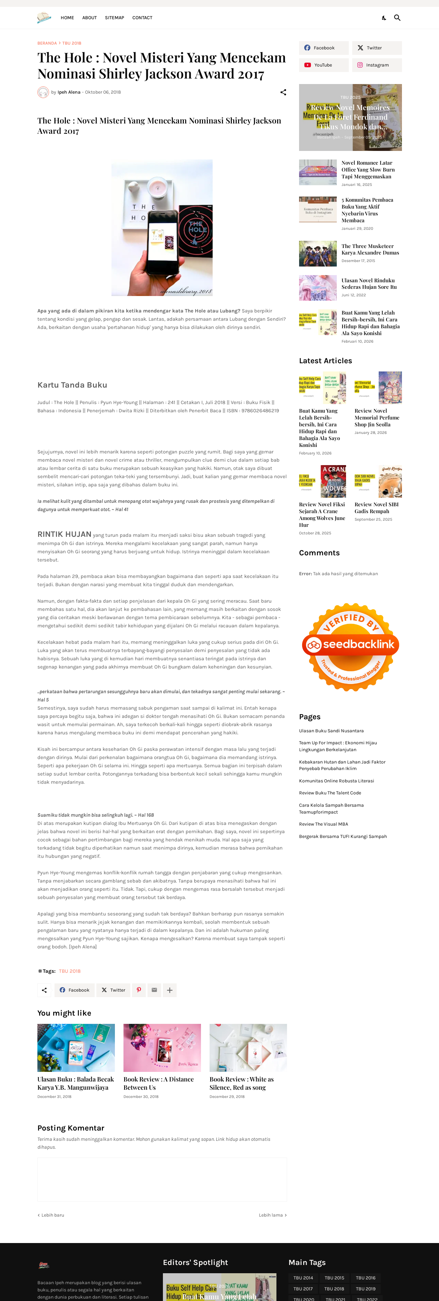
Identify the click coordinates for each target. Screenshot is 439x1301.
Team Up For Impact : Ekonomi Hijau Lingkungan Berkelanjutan (338, 746)
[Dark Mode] (384, 18)
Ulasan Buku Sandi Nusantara (331, 731)
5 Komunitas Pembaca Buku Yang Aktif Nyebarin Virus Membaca (367, 210)
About (89, 18)
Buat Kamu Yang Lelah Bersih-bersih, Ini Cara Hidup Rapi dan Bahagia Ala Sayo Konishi (371, 322)
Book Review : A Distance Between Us (158, 1083)
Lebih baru (52, 1215)
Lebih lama (271, 1215)
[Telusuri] (396, 18)
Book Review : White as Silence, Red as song (242, 1083)
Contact (142, 18)
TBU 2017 (303, 1289)
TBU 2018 (71, 43)
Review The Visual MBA (323, 824)
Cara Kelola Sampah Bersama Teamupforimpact (331, 808)
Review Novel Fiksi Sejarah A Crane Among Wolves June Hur (322, 514)
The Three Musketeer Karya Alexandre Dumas (370, 249)
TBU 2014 (303, 1278)
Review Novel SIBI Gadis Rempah (377, 508)
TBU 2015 (334, 1278)
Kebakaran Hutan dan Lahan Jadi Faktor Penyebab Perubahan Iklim (342, 765)
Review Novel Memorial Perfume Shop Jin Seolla (377, 417)
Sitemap (114, 18)
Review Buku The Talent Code (330, 793)
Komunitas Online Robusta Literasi (336, 781)
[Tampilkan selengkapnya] (170, 990)
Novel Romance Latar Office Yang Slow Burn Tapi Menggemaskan (368, 169)
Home (67, 18)
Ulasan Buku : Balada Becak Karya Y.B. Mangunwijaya (75, 1083)
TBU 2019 (366, 1289)
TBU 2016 (366, 1278)
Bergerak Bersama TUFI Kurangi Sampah (343, 836)
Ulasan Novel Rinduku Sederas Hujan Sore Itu (369, 284)
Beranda (47, 43)
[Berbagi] (283, 92)
